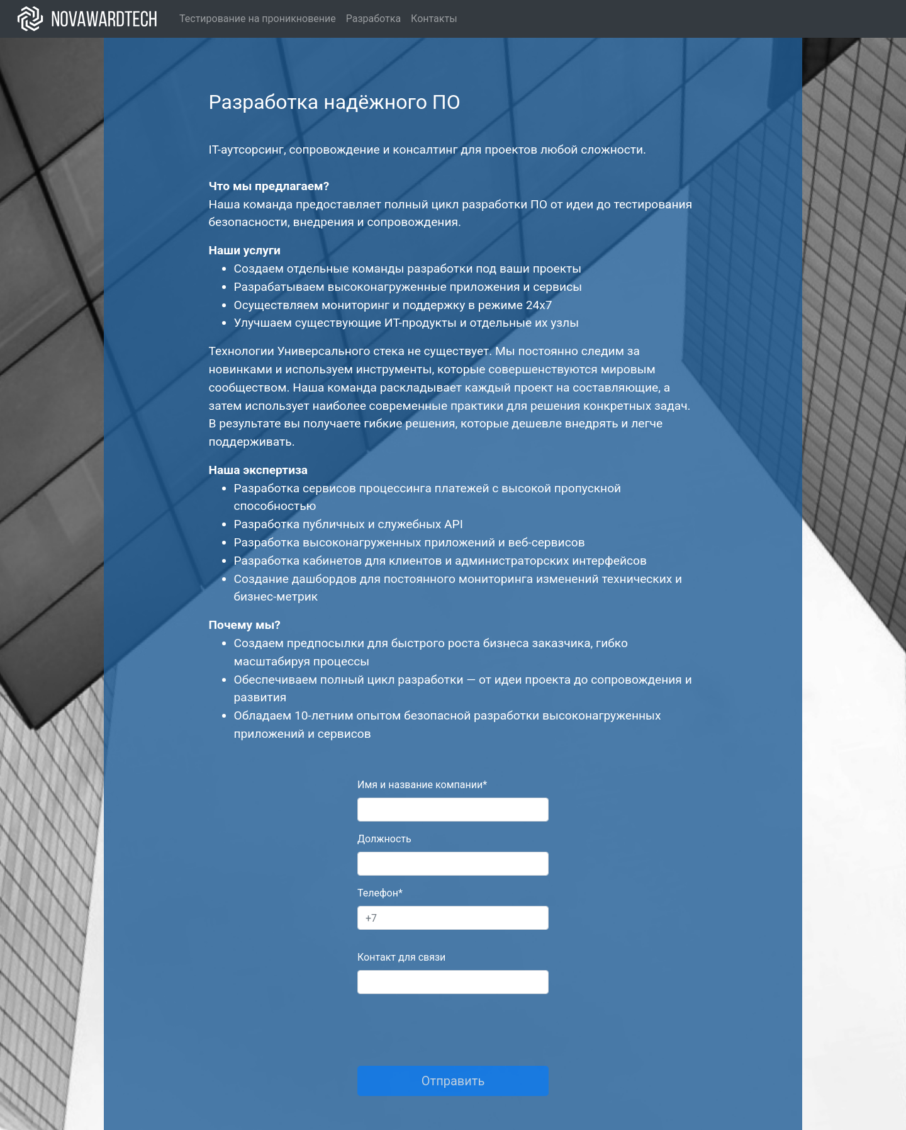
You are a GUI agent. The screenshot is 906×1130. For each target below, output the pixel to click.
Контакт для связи (401, 957)
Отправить (453, 1080)
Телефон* (380, 893)
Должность (384, 839)
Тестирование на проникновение (257, 19)
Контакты (434, 19)
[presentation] (453, 1028)
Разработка (373, 19)
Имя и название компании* (422, 785)
